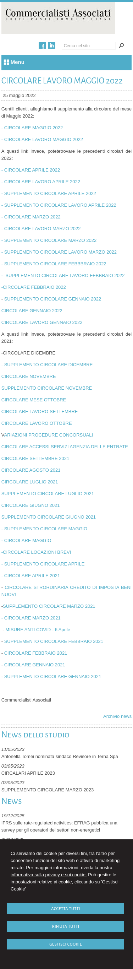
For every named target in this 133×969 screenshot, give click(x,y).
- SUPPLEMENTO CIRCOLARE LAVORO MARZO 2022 (59, 252)
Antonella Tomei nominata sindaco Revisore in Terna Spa (59, 756)
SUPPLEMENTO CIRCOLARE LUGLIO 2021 (47, 493)
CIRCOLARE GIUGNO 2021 (30, 505)
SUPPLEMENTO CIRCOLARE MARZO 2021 (49, 606)
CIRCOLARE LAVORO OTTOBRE (36, 423)
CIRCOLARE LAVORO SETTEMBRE (39, 411)
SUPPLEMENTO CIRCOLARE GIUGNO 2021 (48, 517)
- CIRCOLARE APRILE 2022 (30, 170)
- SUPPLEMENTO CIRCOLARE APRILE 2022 (48, 193)
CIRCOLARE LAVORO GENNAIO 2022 (42, 322)
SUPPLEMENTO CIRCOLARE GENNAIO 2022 (52, 299)
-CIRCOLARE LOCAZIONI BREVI (36, 552)
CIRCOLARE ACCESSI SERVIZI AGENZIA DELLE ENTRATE (64, 446)
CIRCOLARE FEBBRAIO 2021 (35, 653)
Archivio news (117, 716)
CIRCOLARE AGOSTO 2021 (31, 470)
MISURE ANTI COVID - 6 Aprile (37, 629)
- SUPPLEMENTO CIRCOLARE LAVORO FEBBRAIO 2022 (63, 275)
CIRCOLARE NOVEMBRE (28, 376)
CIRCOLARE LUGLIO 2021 (29, 481)
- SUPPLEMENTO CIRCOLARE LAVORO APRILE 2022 (58, 205)
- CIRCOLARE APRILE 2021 (30, 575)
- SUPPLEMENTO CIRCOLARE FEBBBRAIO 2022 (53, 263)
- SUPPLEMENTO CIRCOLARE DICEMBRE (47, 364)
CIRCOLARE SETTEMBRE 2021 (35, 458)
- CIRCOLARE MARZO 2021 (31, 618)
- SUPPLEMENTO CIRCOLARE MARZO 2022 (49, 240)
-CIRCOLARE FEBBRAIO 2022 (33, 287)
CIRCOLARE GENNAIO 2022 (31, 310)
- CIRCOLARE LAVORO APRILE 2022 (40, 181)
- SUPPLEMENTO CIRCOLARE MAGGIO (45, 528)
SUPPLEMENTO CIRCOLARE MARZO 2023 (47, 789)
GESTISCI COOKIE (65, 944)
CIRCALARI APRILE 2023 (28, 773)
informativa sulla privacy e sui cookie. (49, 874)
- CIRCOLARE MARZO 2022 (31, 217)
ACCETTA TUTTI (65, 908)
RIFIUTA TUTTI (65, 926)
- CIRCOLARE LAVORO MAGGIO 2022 (42, 139)
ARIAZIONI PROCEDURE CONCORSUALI (48, 435)
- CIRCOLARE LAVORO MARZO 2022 (41, 228)
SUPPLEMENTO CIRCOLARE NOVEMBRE (46, 388)
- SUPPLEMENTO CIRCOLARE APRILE (43, 564)
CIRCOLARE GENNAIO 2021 (34, 664)
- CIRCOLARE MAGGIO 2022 (32, 127)
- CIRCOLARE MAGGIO (26, 540)
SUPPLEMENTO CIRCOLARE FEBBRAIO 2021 (53, 641)
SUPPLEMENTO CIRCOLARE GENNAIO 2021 (52, 676)
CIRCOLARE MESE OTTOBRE (33, 399)
